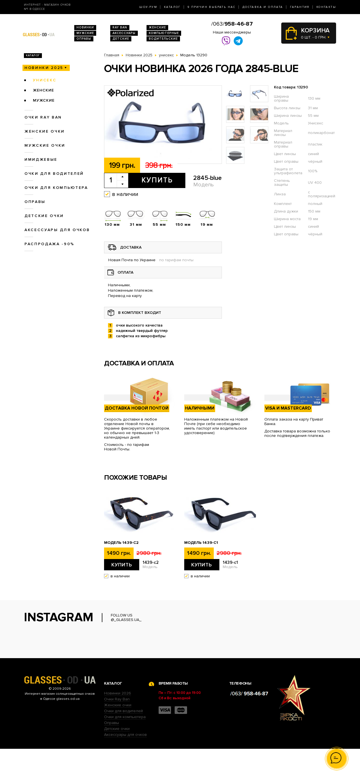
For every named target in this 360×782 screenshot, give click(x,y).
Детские (120, 39)
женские (43, 90)
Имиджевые (40, 159)
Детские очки (44, 215)
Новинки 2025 (43, 67)
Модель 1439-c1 (201, 542)
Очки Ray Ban (117, 732)
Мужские (85, 33)
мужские (44, 100)
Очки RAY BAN (43, 117)
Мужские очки (44, 145)
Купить (157, 180)
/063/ (232, 24)
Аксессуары (124, 33)
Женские (157, 27)
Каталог (172, 7)
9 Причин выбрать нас (212, 7)
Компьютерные (164, 33)
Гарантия (300, 7)
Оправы (83, 39)
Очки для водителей (54, 173)
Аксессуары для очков (57, 229)
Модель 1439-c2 (121, 542)
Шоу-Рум (148, 7)
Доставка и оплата (262, 7)
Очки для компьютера (56, 187)
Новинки (85, 27)
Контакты (326, 7)
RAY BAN (119, 27)
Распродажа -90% (49, 244)
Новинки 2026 (117, 726)
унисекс (45, 80)
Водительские (163, 39)
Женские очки (44, 131)
